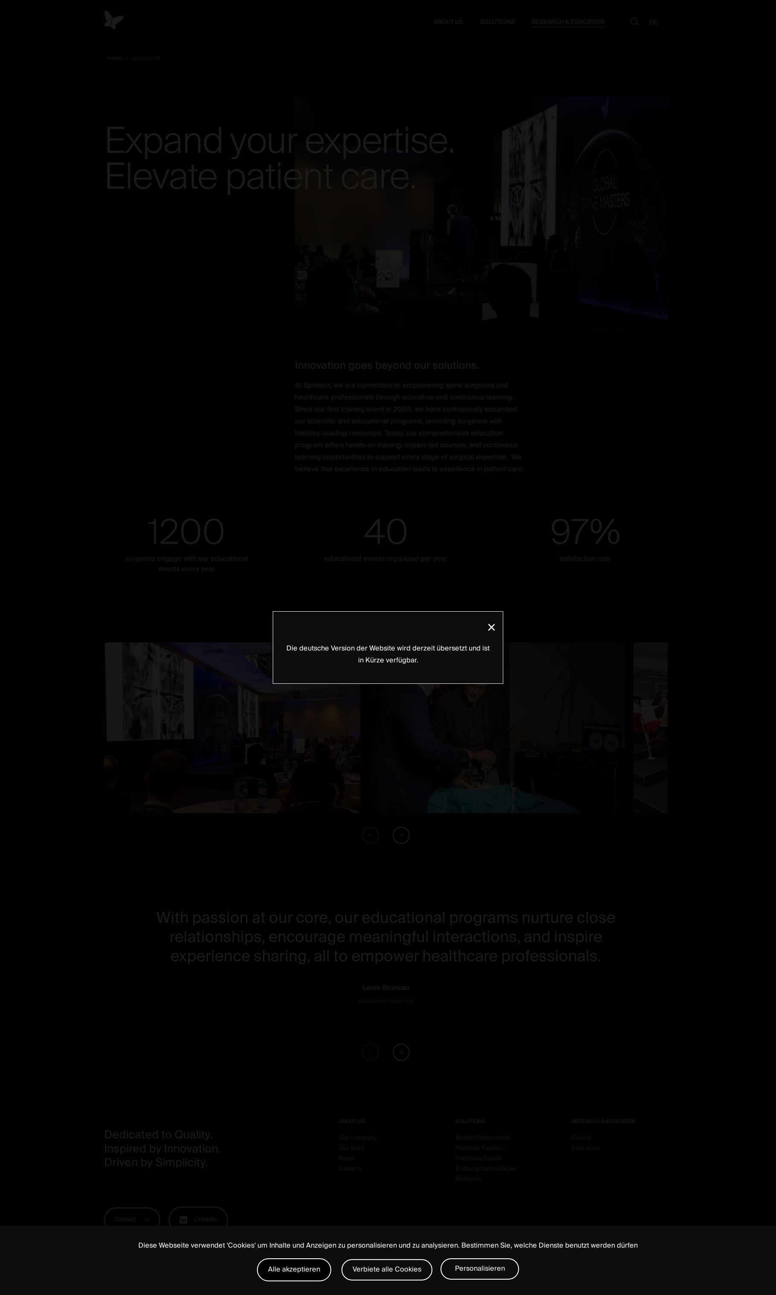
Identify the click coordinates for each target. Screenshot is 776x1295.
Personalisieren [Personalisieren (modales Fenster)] (480, 1269)
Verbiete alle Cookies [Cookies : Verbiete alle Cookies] (387, 1269)
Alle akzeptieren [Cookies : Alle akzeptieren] (294, 1269)
